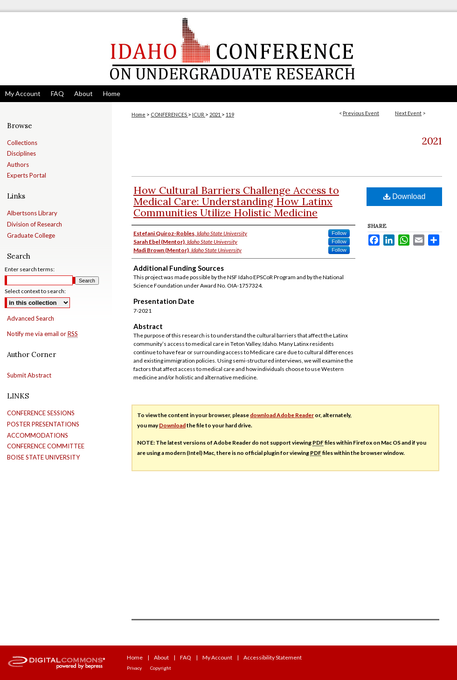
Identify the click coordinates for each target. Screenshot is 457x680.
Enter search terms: (30, 269)
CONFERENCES (169, 114)
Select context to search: (35, 291)
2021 (215, 114)
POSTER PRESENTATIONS (43, 424)
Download (404, 196)
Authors (18, 164)
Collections (22, 142)
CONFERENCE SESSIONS (41, 413)
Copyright (160, 668)
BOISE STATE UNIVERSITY (43, 457)
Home (138, 114)
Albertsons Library (32, 213)
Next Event (408, 113)
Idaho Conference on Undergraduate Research (228, 48)
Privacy (134, 668)
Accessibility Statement (272, 657)
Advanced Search (30, 318)
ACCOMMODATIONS (37, 435)
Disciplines (21, 153)
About (161, 657)
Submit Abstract (29, 375)
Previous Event (361, 113)
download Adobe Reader (282, 415)
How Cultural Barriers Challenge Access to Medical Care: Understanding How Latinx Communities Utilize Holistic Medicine (236, 201)
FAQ (185, 657)
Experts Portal (26, 175)
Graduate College (31, 235)
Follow (339, 233)
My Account (217, 657)
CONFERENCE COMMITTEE (45, 446)
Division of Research (34, 224)
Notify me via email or (42, 334)
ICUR (198, 114)
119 (230, 114)
